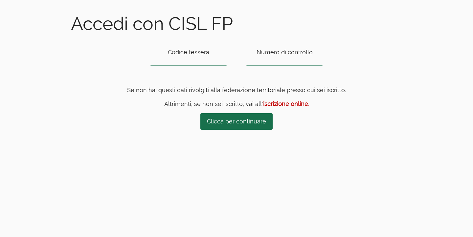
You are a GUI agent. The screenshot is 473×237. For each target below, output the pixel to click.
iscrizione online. (286, 103)
